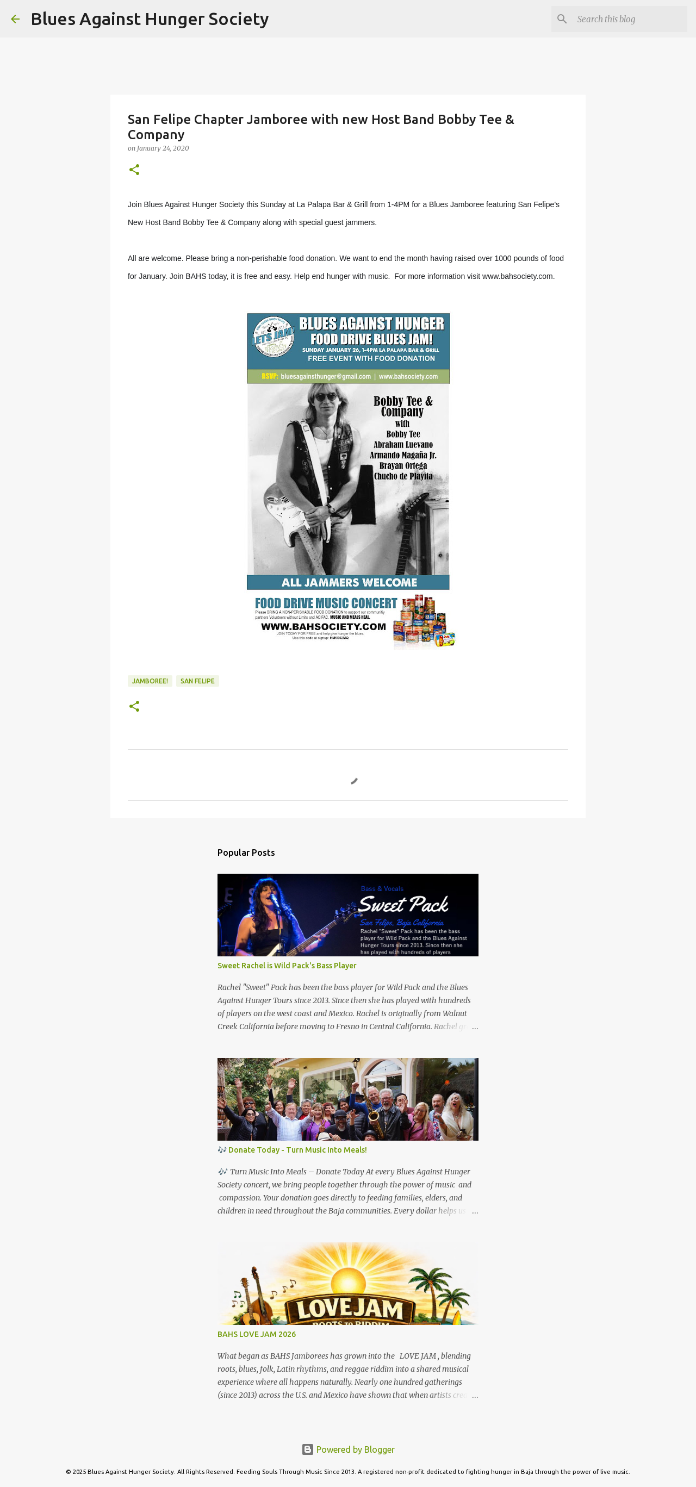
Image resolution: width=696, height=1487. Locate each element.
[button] (134, 170)
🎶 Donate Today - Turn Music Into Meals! (292, 1150)
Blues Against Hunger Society (149, 18)
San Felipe (198, 681)
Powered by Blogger (348, 1449)
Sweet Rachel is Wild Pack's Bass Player (287, 965)
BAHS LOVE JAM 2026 (256, 1334)
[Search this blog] (630, 19)
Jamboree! (150, 681)
